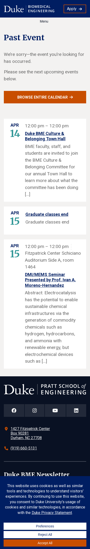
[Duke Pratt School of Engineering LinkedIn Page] (76, 410)
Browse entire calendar (42, 97)
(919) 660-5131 (24, 448)
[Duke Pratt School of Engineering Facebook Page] (14, 410)
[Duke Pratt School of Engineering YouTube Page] (55, 410)
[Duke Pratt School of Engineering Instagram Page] (35, 410)
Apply (72, 8)
